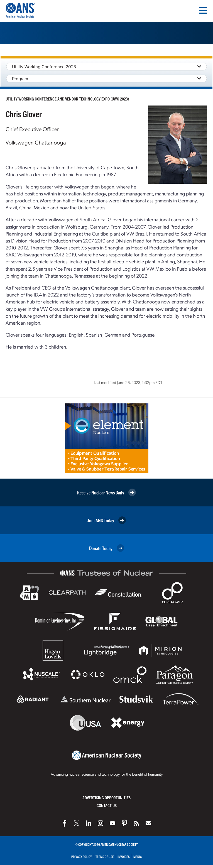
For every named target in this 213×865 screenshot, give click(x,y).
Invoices (123, 856)
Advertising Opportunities (106, 797)
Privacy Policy (81, 856)
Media (137, 856)
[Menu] (203, 10)
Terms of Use (105, 856)
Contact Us (107, 805)
